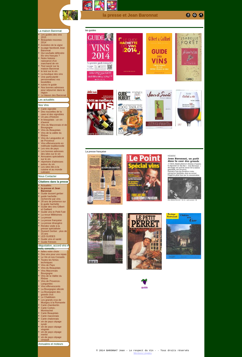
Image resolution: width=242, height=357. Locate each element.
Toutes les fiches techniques (49, 261)
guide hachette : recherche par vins (51, 197)
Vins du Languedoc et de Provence (52, 139)
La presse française (51, 220)
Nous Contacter (47, 176)
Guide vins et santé (51, 239)
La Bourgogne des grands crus (50, 293)
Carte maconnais (50, 316)
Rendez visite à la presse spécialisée (51, 227)
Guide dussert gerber (52, 193)
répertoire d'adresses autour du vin (52, 163)
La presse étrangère (51, 223)
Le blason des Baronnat (53, 95)
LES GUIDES (48, 236)
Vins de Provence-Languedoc (50, 282)
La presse (46, 217)
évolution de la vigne (52, 45)
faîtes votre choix (50, 251)
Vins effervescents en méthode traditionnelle (52, 144)
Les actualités (46, 99)
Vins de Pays (48, 265)
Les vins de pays (50, 148)
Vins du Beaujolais (50, 130)
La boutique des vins (52, 74)
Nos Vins (43, 105)
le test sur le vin (49, 71)
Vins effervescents (50, 286)
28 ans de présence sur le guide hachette (53, 202)
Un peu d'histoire (50, 117)
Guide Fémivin (48, 242)
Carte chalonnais (50, 318)
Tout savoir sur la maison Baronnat (50, 67)
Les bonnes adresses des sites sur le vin (52, 152)
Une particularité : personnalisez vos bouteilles (50, 79)
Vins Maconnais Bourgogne (49, 272)
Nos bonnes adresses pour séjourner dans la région (52, 90)
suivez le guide (49, 84)
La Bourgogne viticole (52, 289)
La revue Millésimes (51, 214)
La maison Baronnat (50, 30)
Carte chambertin (50, 305)
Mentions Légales (143, 353)
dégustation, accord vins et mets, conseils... (53, 247)
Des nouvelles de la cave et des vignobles (52, 113)
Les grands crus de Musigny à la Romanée (53, 301)
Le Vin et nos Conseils (52, 257)
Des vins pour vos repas (53, 254)
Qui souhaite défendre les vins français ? (52, 54)
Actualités (46, 185)
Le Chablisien (48, 297)
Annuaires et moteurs (50, 344)
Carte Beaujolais (49, 313)
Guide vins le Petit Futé (53, 212)
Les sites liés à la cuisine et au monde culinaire (51, 169)
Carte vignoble (48, 109)
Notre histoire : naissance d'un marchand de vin (49, 61)
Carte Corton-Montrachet (48, 309)
